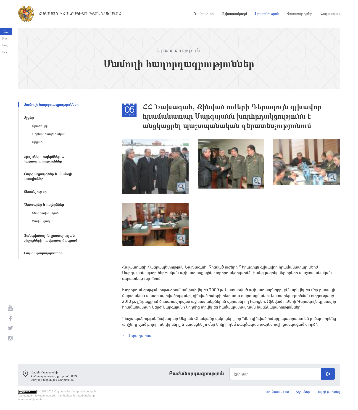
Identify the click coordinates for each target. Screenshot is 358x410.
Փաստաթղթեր (299, 13)
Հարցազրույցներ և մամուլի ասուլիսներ (48, 176)
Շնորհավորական (45, 213)
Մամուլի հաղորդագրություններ (51, 104)
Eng (5, 45)
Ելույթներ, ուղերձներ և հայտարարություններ (44, 158)
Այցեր (29, 117)
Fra (4, 52)
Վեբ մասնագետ (276, 391)
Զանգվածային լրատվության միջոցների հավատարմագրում (50, 237)
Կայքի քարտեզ (328, 391)
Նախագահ (204, 13)
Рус (5, 38)
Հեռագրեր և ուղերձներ (44, 204)
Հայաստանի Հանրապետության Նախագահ (80, 13)
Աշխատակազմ (234, 13)
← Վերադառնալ (138, 335)
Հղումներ (303, 391)
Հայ (6, 31)
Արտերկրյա (41, 126)
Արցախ (37, 142)
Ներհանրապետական (49, 134)
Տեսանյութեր (35, 191)
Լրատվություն (267, 13)
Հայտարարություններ (43, 252)
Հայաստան (330, 13)
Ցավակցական (43, 221)
